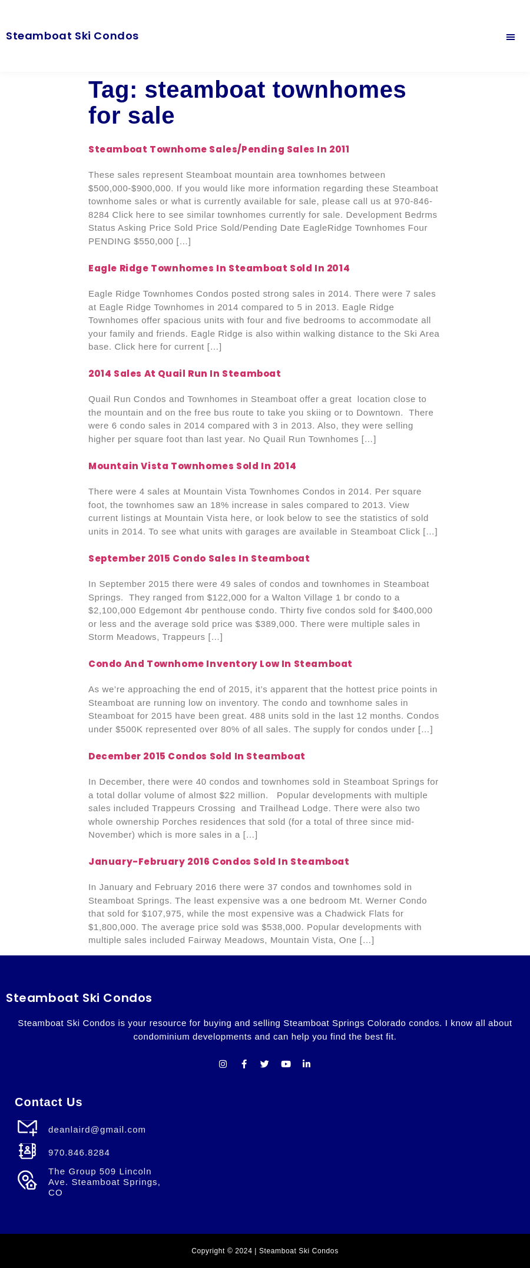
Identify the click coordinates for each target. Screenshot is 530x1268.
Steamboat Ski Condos (72, 35)
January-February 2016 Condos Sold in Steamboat (219, 861)
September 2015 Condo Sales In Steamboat (199, 558)
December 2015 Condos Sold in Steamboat (197, 756)
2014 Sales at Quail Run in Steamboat (184, 373)
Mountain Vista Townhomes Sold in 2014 (192, 466)
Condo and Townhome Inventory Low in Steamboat (220, 664)
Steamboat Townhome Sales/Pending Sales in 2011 (219, 149)
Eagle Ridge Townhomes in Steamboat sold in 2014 (219, 268)
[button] (511, 36)
